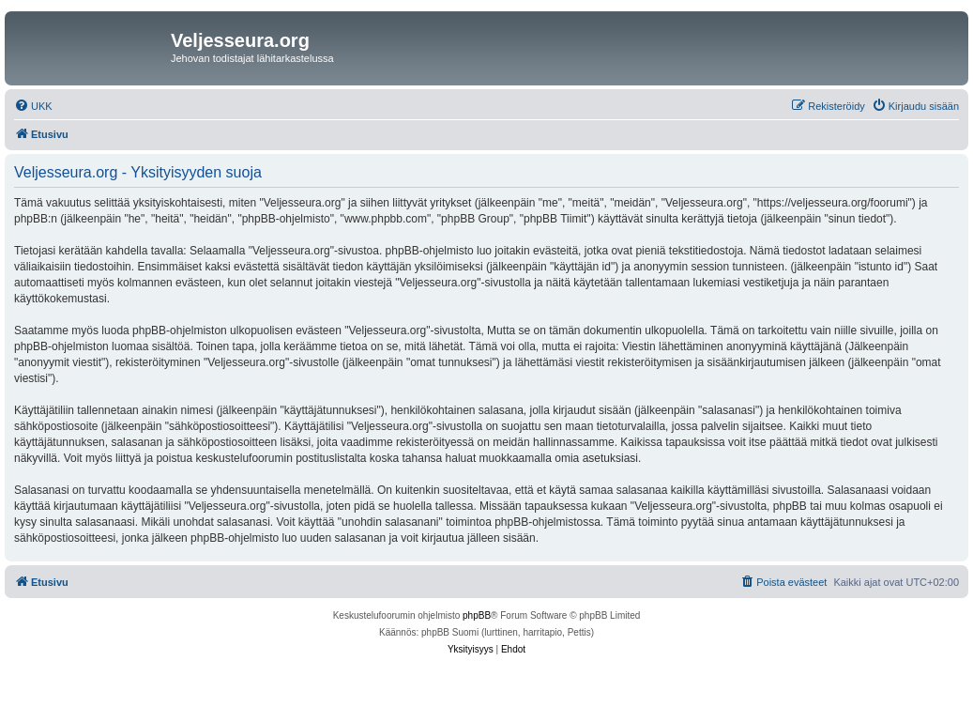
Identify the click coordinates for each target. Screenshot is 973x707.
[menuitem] (33, 106)
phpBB (477, 615)
